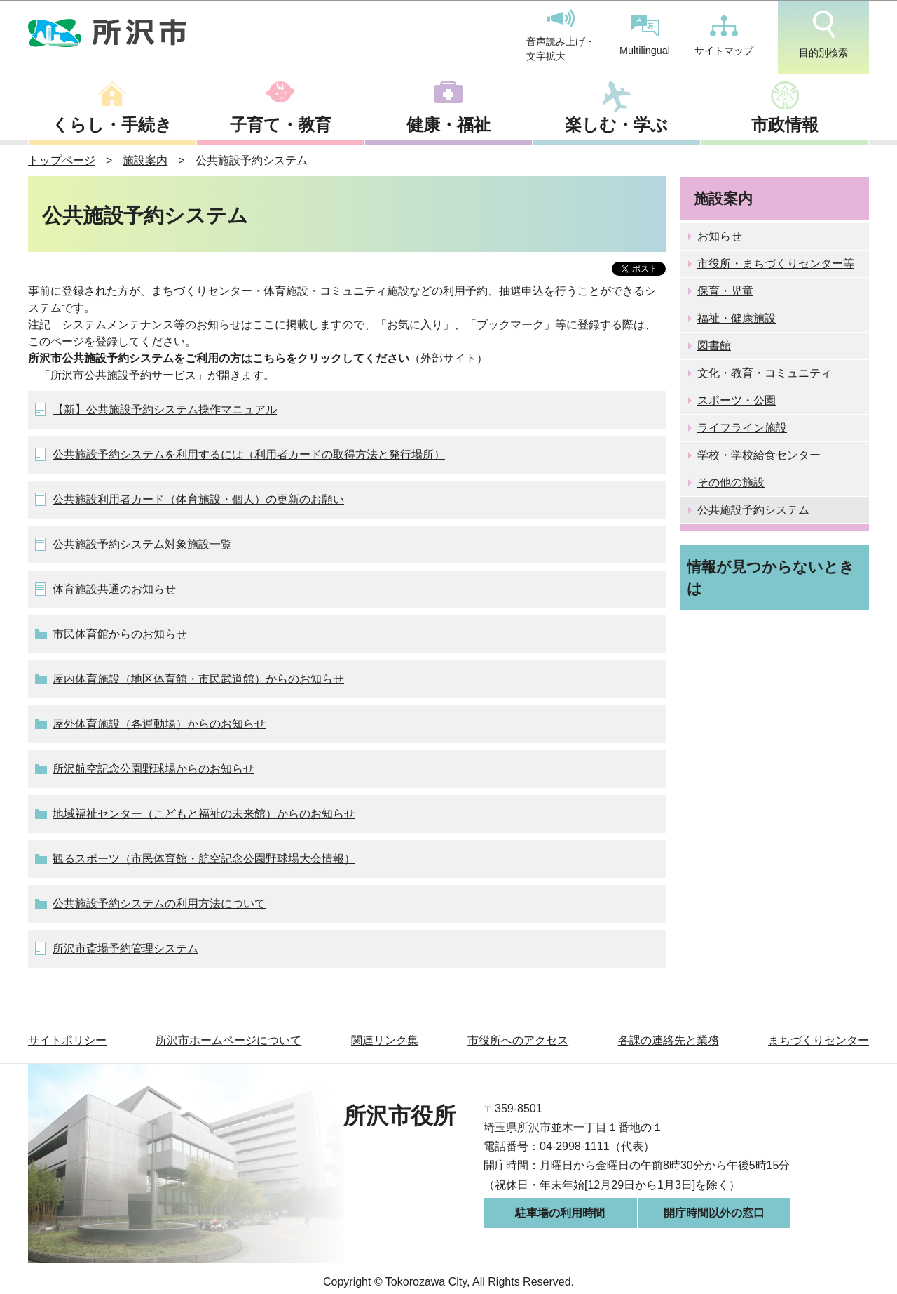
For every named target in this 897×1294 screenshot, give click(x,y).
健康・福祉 (448, 124)
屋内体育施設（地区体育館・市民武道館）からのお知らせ (198, 679)
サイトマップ (723, 35)
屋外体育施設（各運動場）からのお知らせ (159, 724)
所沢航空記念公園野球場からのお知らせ (153, 769)
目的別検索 (823, 34)
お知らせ (719, 236)
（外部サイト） (258, 358)
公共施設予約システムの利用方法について (159, 903)
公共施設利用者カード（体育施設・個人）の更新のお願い (198, 499)
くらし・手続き (112, 124)
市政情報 (785, 124)
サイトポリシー (67, 1040)
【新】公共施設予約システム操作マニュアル (165, 409)
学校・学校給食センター (759, 455)
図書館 (714, 346)
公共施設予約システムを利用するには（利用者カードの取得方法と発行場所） (249, 454)
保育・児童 (725, 291)
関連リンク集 (384, 1040)
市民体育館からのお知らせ (120, 634)
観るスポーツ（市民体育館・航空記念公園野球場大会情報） (204, 859)
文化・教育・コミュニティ (764, 373)
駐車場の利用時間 (560, 1213)
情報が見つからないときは (770, 577)
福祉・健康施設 (736, 318)
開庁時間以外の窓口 (714, 1213)
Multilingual (644, 35)
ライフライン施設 (742, 428)
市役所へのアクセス (517, 1040)
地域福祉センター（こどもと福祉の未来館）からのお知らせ (204, 814)
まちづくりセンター (818, 1040)
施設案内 (145, 160)
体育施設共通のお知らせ (114, 589)
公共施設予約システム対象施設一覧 (142, 544)
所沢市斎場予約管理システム (125, 948)
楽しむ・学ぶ (616, 124)
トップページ (61, 160)
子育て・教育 (280, 124)
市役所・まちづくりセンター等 (775, 263)
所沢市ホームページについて (228, 1040)
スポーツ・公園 (736, 400)
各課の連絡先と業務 (668, 1040)
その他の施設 (731, 482)
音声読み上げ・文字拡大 (560, 35)
